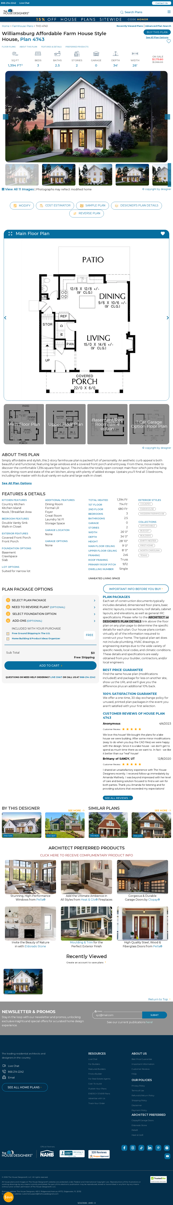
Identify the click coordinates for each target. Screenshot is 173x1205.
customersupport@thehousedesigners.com (40, 1194)
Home (6, 26)
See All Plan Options (17, 483)
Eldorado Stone (139, 1125)
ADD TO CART (50, 665)
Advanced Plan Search (158, 26)
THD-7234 (8, 836)
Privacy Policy (138, 1085)
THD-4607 (51, 836)
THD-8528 (94, 836)
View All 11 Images (18, 189)
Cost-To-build (95, 1083)
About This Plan (28, 47)
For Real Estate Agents (99, 1078)
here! (149, 1022)
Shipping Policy (139, 1100)
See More (76, 810)
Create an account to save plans (86, 962)
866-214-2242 (8, 3)
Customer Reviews (141, 1069)
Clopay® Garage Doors (143, 1120)
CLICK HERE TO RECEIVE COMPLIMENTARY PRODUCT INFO (86, 855)
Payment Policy (139, 1110)
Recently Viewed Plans (130, 26)
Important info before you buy (136, 589)
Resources (97, 1053)
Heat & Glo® (137, 1135)
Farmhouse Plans (22, 26)
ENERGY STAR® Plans (99, 1093)
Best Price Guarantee (142, 1059)
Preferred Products (77, 47)
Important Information (143, 1064)
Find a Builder (95, 1073)
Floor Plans (8, 47)
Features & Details (51, 47)
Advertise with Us (96, 1098)
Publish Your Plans (97, 1088)
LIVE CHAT (56, 677)
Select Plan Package (26, 600)
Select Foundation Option (31, 614)
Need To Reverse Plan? (35, 607)
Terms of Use (138, 1090)
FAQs (134, 1073)
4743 (10, 992)
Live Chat (24, 3)
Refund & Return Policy (143, 1095)
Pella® (135, 1130)
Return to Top (159, 999)
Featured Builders (97, 1069)
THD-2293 (138, 836)
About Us (139, 1053)
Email (8, 1077)
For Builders (94, 1064)
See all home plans (25, 1087)
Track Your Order (96, 1103)
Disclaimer (137, 1105)
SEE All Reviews (118, 798)
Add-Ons (24, 620)
